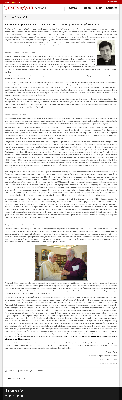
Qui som (86, 7)
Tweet (9, 383)
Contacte (111, 7)
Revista (71, 7)
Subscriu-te (112, 2)
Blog (99, 7)
